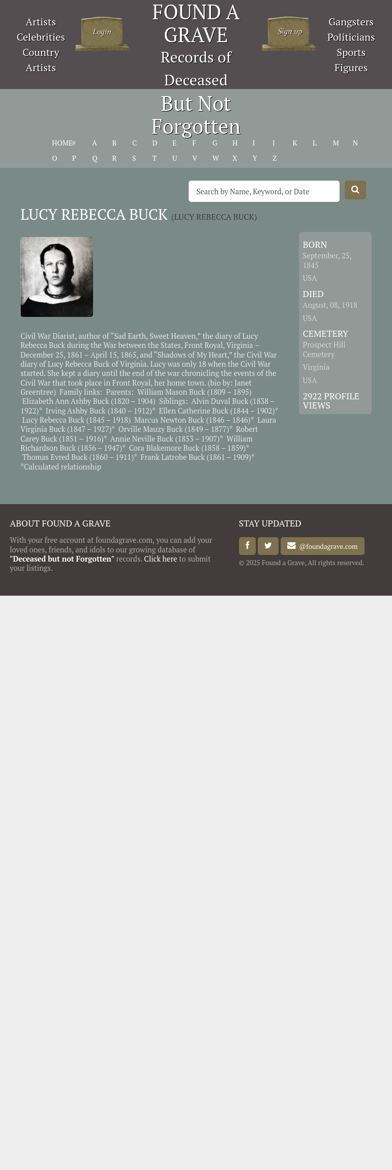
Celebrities (41, 37)
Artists (41, 21)
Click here (160, 559)
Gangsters (351, 21)
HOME (62, 143)
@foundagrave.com (326, 545)
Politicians (351, 37)
